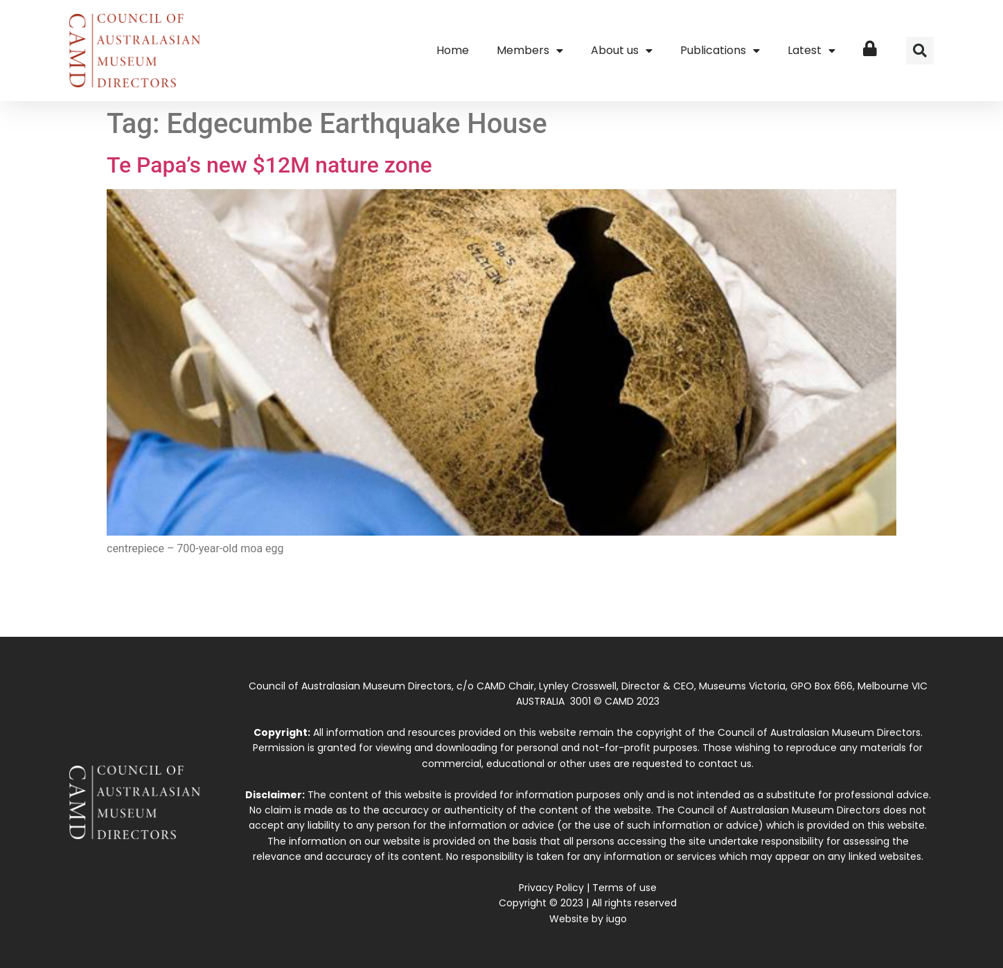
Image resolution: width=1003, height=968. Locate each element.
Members (530, 50)
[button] (920, 50)
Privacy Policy (551, 888)
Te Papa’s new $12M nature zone (269, 165)
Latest (811, 50)
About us (622, 50)
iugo (616, 919)
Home (452, 50)
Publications (720, 50)
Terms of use (624, 888)
